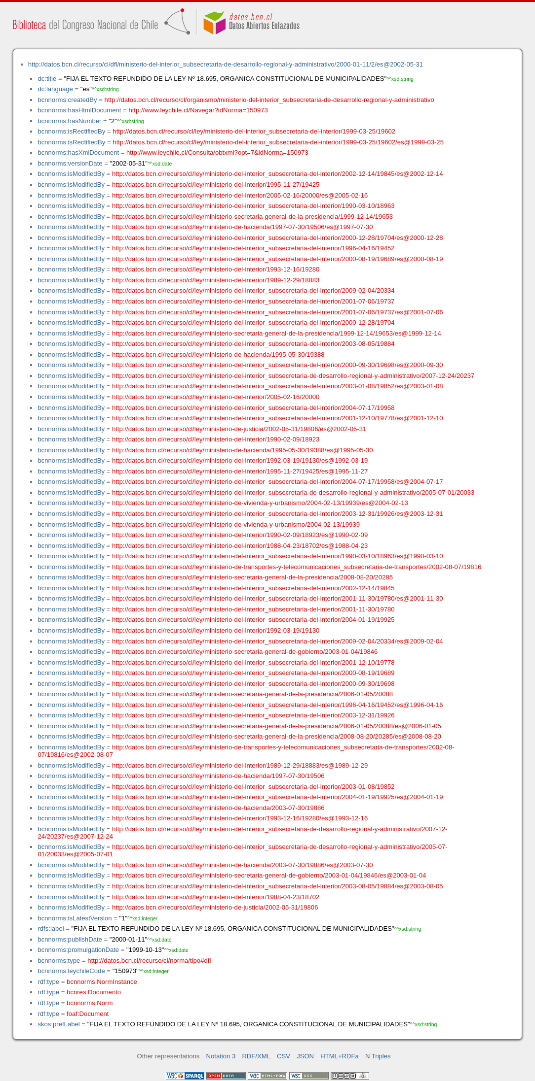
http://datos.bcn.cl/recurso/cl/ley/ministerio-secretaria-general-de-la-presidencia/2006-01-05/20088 (252, 694)
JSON (305, 1056)
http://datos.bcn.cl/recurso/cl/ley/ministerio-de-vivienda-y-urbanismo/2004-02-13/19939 (236, 524)
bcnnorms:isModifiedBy (71, 173)
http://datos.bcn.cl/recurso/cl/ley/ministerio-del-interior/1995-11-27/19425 (215, 184)
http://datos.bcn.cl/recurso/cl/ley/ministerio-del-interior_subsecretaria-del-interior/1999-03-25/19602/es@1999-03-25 (278, 142)
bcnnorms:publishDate (70, 939)
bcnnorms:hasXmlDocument (78, 152)
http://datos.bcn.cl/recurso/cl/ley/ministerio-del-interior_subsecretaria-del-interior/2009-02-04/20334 (253, 290)
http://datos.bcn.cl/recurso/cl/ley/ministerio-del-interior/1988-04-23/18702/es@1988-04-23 (240, 545)
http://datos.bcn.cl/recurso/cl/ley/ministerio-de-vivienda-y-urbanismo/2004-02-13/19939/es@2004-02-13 (260, 503)
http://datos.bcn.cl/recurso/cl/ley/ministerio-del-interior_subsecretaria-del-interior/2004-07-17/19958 (253, 407)
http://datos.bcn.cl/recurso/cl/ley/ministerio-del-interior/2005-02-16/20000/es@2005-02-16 (240, 195)
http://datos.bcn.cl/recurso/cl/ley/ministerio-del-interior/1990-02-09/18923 (215, 439)
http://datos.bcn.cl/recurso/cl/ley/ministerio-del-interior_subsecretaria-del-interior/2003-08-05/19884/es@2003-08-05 (277, 886)
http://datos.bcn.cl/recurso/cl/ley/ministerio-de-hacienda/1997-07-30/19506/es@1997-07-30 (242, 227)
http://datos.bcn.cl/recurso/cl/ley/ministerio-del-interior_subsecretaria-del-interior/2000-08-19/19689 (253, 672)
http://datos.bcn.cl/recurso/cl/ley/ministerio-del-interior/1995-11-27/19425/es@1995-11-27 (240, 471)
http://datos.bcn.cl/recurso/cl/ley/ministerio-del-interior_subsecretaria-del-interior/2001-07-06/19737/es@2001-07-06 (277, 312)
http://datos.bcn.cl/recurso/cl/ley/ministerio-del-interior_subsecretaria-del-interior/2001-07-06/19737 (253, 301)
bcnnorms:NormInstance (102, 981)
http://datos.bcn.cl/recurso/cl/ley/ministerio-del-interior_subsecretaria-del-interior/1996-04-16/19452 (253, 248)
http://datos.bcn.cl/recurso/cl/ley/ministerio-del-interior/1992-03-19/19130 (215, 630)
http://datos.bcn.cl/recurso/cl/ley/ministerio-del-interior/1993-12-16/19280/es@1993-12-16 (240, 818)
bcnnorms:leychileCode (71, 971)
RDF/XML (256, 1056)
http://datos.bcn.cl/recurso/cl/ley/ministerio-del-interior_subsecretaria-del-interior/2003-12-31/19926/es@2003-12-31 (277, 513)
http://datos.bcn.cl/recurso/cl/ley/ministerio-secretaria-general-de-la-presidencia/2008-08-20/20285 (252, 577)
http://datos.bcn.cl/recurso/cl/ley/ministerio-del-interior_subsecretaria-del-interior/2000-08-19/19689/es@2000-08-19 (277, 259)
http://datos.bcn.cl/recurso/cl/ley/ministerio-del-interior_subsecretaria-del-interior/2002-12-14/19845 (253, 588)
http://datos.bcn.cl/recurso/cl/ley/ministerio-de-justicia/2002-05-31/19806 (215, 907)
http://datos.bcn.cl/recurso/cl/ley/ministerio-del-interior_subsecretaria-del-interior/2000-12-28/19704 (253, 322)
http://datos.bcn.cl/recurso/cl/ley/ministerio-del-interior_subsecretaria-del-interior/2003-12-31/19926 (253, 715)
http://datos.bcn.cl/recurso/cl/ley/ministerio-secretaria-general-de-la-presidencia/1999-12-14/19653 (252, 216)
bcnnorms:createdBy (67, 99)
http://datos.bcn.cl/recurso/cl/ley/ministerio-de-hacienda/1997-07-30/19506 (218, 775)
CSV (283, 1056)
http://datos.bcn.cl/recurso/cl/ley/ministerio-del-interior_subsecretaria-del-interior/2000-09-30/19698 (253, 683)
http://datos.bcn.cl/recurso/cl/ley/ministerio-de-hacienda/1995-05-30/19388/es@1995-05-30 (242, 450)
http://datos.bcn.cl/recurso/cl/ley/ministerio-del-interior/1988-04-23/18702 (215, 897)
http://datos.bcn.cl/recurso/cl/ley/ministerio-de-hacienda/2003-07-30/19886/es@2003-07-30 (242, 865)
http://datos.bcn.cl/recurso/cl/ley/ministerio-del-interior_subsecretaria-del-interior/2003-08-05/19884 (253, 343)
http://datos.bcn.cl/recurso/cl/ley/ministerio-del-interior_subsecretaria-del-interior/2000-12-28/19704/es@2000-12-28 (277, 237)
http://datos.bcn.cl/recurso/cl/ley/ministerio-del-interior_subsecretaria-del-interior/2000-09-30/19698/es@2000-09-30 (277, 365)
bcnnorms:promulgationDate (78, 949)
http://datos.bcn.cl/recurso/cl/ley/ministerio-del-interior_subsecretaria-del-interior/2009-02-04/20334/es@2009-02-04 (277, 641)
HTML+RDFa (339, 1056)
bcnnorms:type (59, 960)
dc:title (47, 78)
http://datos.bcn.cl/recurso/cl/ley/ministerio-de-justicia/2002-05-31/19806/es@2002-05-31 (239, 429)
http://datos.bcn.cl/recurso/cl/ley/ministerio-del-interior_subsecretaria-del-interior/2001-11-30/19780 (253, 609)
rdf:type (48, 981)
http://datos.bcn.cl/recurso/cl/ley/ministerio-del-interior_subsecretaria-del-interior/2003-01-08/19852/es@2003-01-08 (277, 386)
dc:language (55, 89)
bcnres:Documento (94, 992)
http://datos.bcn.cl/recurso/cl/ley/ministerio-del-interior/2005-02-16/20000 (215, 397)
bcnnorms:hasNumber (69, 121)
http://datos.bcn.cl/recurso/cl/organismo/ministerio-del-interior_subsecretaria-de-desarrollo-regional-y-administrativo (269, 99)
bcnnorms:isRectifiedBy (71, 131)
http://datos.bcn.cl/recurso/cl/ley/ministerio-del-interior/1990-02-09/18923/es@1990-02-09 (240, 535)
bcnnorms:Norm (90, 1003)
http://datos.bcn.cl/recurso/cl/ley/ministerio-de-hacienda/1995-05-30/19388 (218, 354)
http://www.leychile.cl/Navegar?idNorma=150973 (198, 110)
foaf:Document (88, 1013)
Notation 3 (221, 1056)
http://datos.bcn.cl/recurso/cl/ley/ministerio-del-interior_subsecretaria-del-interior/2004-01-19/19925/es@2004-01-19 (277, 797)
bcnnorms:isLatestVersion (75, 918)
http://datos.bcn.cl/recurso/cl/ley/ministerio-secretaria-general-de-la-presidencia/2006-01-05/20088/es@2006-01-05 (276, 726)
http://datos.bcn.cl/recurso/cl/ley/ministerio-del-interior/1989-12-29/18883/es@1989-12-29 (240, 765)
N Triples (378, 1056)
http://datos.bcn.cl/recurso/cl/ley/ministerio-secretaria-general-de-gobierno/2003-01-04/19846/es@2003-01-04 (269, 875)
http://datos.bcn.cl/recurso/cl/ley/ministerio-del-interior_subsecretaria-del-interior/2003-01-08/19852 (253, 786)
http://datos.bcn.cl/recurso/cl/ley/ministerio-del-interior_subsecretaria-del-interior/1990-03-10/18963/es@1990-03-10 (277, 556)
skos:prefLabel (58, 1024)
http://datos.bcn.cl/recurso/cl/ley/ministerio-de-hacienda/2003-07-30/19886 (218, 807)
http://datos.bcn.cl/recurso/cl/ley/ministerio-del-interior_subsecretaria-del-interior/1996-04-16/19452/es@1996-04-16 (277, 705)
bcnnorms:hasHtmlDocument (79, 110)
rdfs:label (51, 928)
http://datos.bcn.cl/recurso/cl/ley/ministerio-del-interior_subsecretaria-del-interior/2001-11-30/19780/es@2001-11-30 (277, 598)
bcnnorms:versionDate (70, 163)
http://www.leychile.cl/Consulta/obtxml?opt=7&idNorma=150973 (217, 152)
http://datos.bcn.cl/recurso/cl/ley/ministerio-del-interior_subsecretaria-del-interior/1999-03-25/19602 (254, 131)
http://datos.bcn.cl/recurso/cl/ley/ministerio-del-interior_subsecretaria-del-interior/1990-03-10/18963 (253, 205)
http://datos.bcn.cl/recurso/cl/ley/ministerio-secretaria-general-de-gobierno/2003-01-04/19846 (245, 651)
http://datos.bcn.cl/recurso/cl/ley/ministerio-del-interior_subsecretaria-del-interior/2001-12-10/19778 (253, 662)
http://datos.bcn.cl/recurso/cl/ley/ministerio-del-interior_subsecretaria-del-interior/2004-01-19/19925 (253, 619)
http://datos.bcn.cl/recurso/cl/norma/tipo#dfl (149, 960)
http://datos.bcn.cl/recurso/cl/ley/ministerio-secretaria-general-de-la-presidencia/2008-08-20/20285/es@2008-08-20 (276, 736)
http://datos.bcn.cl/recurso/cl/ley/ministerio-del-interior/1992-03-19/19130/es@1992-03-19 (240, 460)
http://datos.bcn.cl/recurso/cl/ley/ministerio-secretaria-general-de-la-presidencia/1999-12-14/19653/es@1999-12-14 (276, 333)
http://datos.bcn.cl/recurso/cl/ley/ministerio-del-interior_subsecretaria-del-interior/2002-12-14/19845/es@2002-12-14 (277, 173)
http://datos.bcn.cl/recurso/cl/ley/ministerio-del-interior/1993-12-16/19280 (215, 269)
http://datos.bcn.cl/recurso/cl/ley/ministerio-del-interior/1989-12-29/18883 (215, 280)
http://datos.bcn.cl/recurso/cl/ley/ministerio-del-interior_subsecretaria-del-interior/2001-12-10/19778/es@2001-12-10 (277, 418)
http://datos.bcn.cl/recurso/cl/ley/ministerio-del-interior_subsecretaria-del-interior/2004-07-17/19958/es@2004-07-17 (277, 481)
